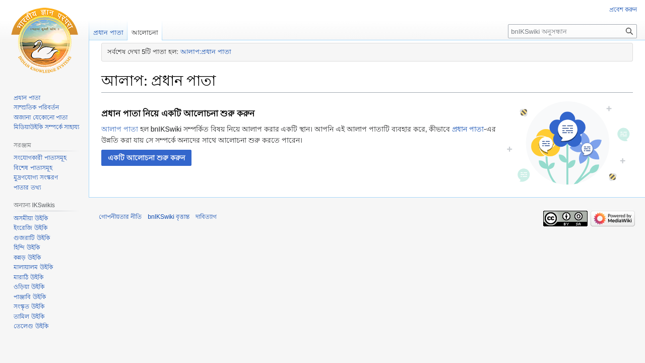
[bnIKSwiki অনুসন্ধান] (572, 31)
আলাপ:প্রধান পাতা (205, 51)
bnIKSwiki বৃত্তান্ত (168, 216)
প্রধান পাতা (468, 129)
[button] (146, 158)
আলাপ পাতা (119, 129)
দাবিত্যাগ (206, 216)
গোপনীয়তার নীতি (120, 216)
